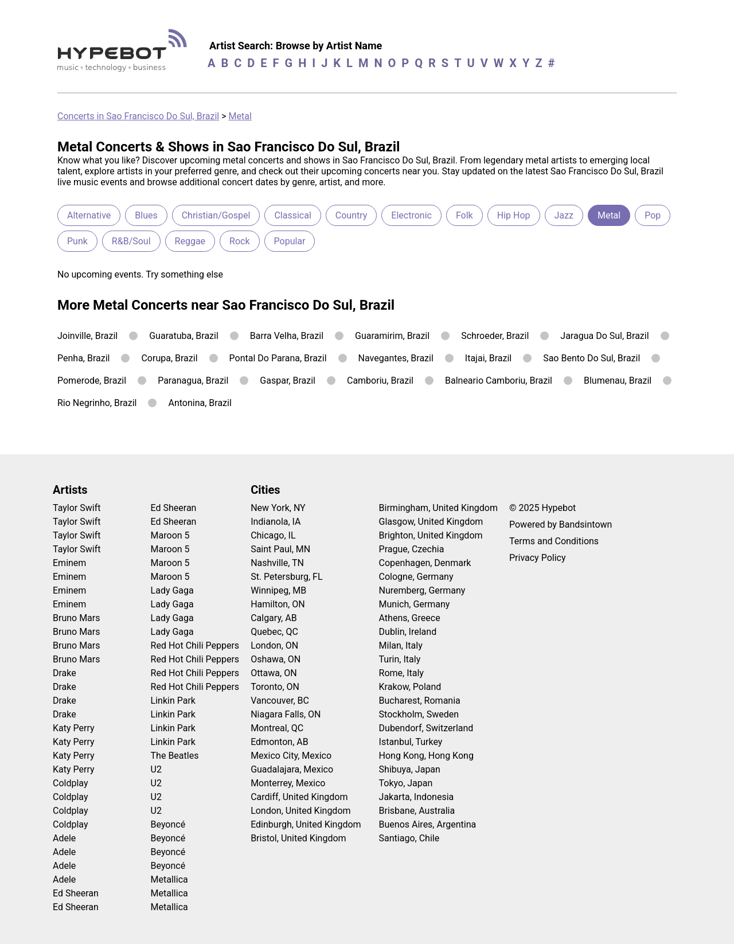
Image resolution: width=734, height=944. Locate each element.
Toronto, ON (275, 686)
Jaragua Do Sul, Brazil (604, 335)
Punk (77, 241)
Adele (64, 838)
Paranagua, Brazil (193, 380)
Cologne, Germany (416, 576)
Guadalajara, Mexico (292, 769)
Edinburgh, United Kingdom (306, 824)
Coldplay (70, 783)
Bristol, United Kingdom (298, 838)
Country (351, 215)
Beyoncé (168, 824)
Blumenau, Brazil (617, 380)
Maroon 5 (170, 535)
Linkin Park (173, 700)
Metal (240, 116)
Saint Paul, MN (280, 549)
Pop (653, 215)
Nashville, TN (277, 562)
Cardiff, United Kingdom (299, 796)
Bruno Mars (76, 618)
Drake (64, 673)
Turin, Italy (400, 659)
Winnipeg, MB (278, 590)
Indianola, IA (275, 521)
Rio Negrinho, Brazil (96, 402)
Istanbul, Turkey (411, 741)
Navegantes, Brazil (396, 358)
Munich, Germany (414, 604)
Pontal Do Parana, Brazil (278, 358)
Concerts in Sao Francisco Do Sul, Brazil (138, 116)
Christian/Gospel (216, 215)
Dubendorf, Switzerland (426, 728)
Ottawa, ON (273, 673)
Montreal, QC (277, 728)
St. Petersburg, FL (286, 576)
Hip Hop (513, 215)
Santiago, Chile (409, 838)
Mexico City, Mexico (291, 755)
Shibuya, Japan (409, 769)
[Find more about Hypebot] (125, 55)
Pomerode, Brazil (91, 380)
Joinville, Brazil (87, 335)
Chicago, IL (273, 535)
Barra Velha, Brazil (286, 335)
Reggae (190, 241)
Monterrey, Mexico (288, 783)
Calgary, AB (274, 618)
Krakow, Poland (410, 686)
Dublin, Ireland (408, 631)
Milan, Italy (401, 645)
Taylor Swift (76, 507)
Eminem (69, 562)
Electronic (411, 215)
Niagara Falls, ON (286, 714)
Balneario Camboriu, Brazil (498, 380)
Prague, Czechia (411, 549)
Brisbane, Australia (417, 810)
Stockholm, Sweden (419, 714)
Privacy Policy (537, 557)
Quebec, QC (274, 631)
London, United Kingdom (300, 810)
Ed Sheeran (76, 893)
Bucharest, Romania (419, 700)
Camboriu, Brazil (380, 380)
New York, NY (278, 507)
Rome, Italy (401, 673)
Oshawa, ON (275, 659)
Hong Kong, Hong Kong (426, 755)
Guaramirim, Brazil (392, 335)
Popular (290, 241)
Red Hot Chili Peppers (195, 645)
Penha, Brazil (83, 358)
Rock (239, 241)
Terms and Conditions (554, 541)
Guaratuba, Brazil (183, 335)
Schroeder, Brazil (495, 335)
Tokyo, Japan (406, 783)
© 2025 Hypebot (542, 507)
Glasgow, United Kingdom (431, 521)
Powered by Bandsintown (560, 524)
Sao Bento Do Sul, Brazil (591, 358)
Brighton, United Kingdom (431, 535)
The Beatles (175, 755)
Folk (464, 215)
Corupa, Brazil (169, 358)
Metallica (169, 879)
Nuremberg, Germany (422, 590)
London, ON (274, 645)
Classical (292, 215)
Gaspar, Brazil (287, 380)
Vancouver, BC (280, 700)
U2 (156, 769)
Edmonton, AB (280, 741)
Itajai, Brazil (488, 358)
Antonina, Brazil (199, 402)
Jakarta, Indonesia (416, 796)
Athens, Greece (409, 618)
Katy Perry (74, 728)
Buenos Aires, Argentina (428, 824)
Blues (146, 215)
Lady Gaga (172, 590)
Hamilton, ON (278, 604)
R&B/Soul (131, 241)
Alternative (89, 215)
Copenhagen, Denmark (425, 562)
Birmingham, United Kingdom (438, 507)
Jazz (564, 215)
